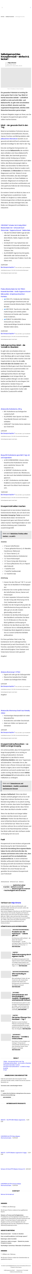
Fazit (5, 1070)
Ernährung (5, 882)
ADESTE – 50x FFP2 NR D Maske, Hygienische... (13, 1120)
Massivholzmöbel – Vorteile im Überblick (12, 1234)
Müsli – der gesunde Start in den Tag (13, 1061)
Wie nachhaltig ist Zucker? (19, 975)
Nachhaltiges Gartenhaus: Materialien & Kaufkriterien (15, 1245)
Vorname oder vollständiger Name (11, 1085)
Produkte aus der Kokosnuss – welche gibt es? (20, 934)
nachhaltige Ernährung (21, 929)
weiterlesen (16, 946)
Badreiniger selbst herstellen (9, 1239)
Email (2, 1091)
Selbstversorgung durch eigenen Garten (21, 955)
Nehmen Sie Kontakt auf (7, 1194)
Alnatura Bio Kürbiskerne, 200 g (11, 409)
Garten (15, 952)
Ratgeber (16, 992)
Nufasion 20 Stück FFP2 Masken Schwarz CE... (13, 1169)
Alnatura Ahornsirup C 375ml (10, 672)
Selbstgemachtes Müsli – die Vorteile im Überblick (17, 1063)
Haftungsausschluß (9, 1270)
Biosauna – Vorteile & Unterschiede (20, 1038)
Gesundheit (16, 1034)
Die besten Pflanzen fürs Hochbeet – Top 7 (21, 1018)
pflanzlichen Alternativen (9, 139)
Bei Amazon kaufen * (8, 267)
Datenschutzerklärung (16, 1272)
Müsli (22, 882)
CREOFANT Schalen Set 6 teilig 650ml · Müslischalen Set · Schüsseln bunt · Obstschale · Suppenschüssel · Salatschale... (16, 227)
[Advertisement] (16, 34)
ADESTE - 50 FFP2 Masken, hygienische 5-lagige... (14, 1152)
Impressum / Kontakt (22, 1270)
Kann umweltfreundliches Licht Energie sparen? (14, 1236)
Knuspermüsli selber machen (11, 1065)
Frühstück (14, 882)
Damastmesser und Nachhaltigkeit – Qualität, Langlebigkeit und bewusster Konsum (21, 997)
